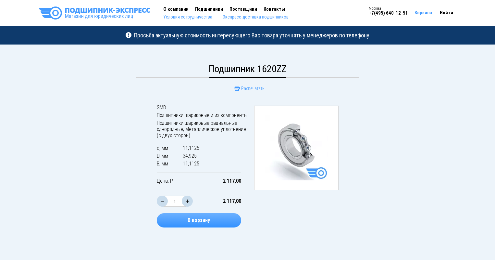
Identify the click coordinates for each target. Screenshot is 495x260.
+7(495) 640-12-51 (388, 13)
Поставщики (243, 9)
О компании (176, 9)
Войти (446, 13)
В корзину (199, 220)
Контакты (274, 9)
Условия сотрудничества (187, 17)
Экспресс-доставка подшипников (256, 17)
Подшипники (209, 9)
